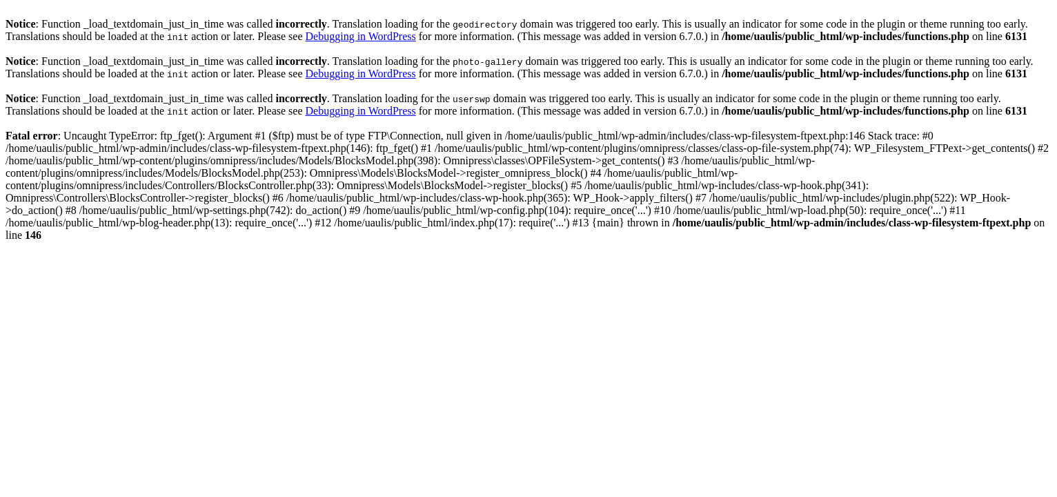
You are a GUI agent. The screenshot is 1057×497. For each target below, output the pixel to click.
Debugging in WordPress (361, 36)
